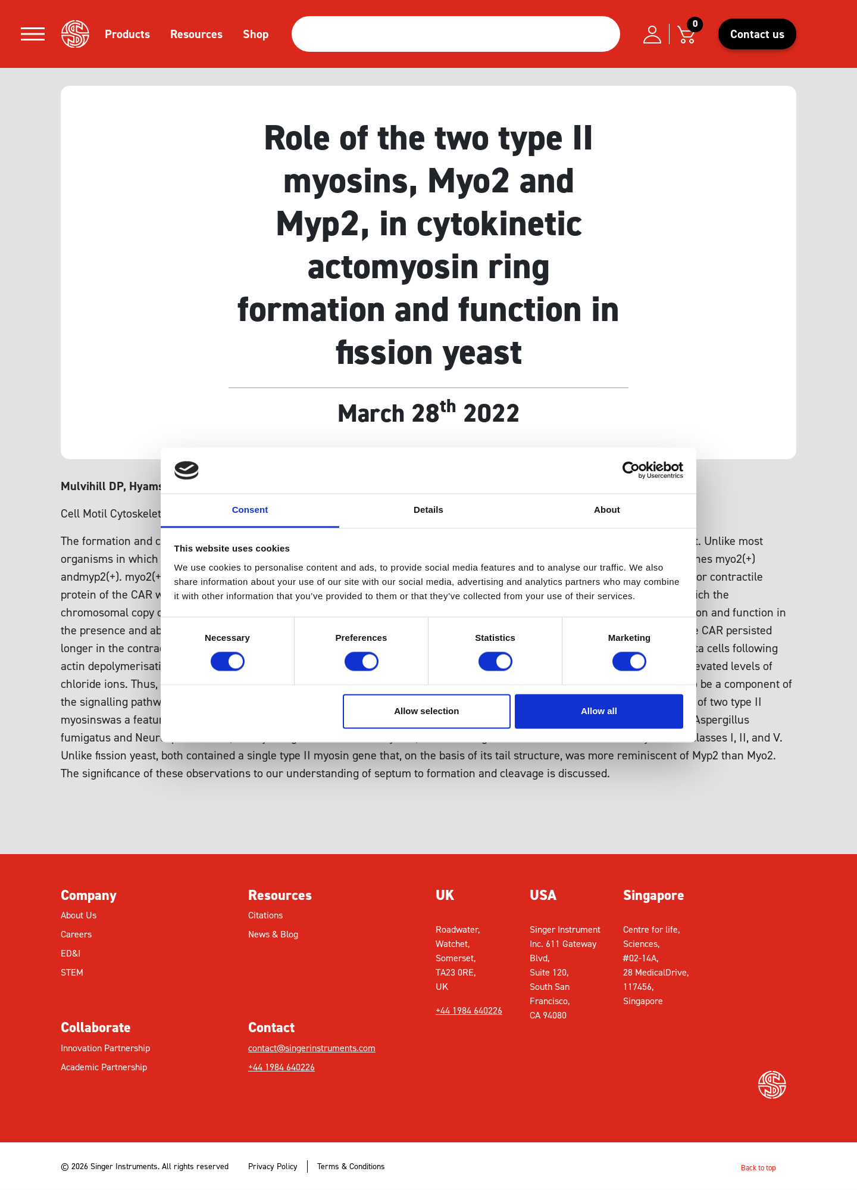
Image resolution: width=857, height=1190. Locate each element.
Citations (265, 915)
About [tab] (607, 509)
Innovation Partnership (105, 1048)
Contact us (757, 34)
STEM (72, 972)
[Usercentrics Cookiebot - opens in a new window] (631, 470)
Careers (76, 934)
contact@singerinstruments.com (312, 1048)
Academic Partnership (104, 1067)
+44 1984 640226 (281, 1067)
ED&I (70, 953)
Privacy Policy (273, 1166)
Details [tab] (428, 509)
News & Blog (273, 934)
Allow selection (426, 711)
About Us (78, 915)
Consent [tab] (250, 509)
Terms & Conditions (351, 1166)
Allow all (599, 711)
